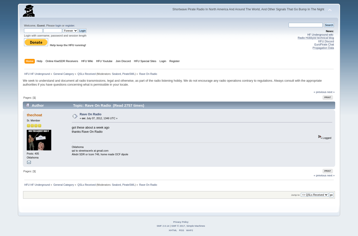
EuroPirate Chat (324, 44)
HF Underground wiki (320, 34)
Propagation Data (323, 47)
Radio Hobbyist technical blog (316, 37)
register (69, 25)
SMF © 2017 (178, 225)
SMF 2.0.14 (163, 225)
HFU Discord (326, 41)
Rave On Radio (91, 114)
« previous (320, 92)
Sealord (116, 73)
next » (331, 92)
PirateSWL (128, 73)
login (58, 25)
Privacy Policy (180, 222)
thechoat (34, 115)
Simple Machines (195, 225)
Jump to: (295, 195)
